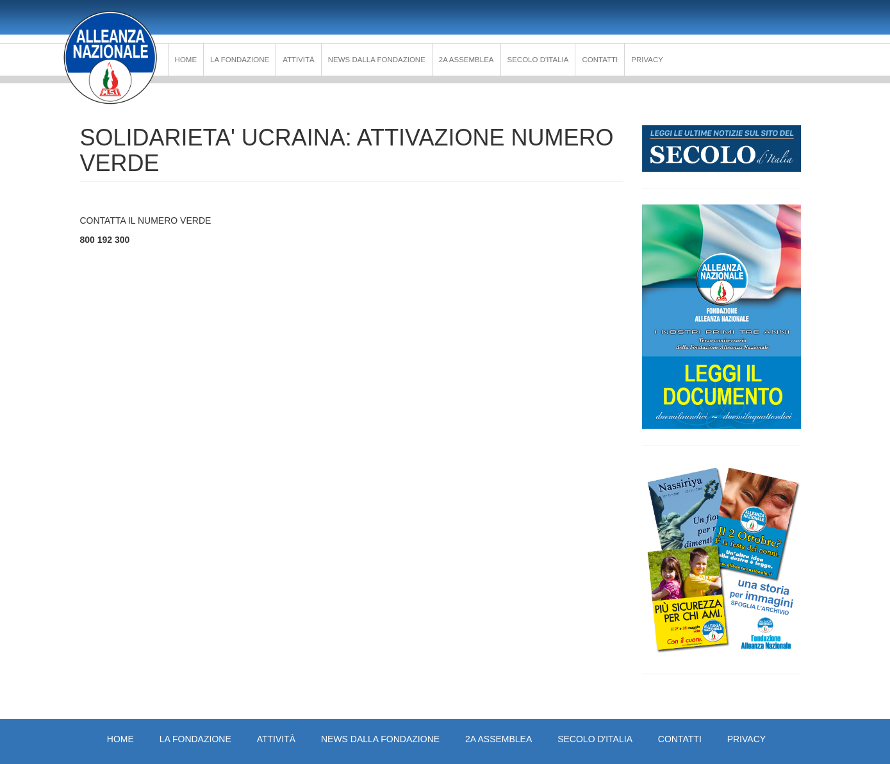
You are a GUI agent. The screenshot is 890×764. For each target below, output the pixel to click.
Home (186, 59)
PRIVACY (647, 59)
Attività (299, 59)
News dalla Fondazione (376, 59)
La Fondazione (239, 59)
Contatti (600, 59)
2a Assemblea (466, 59)
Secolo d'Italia (538, 59)
